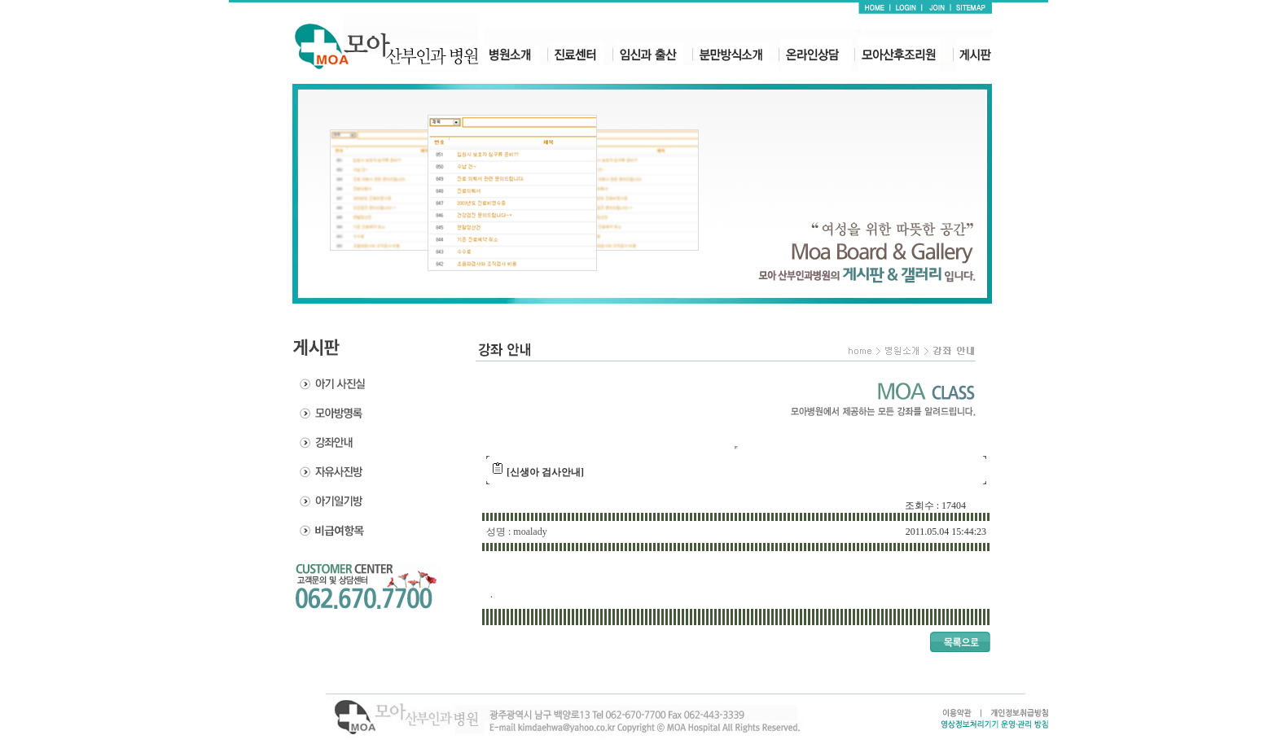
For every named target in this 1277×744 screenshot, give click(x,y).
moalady (529, 531)
